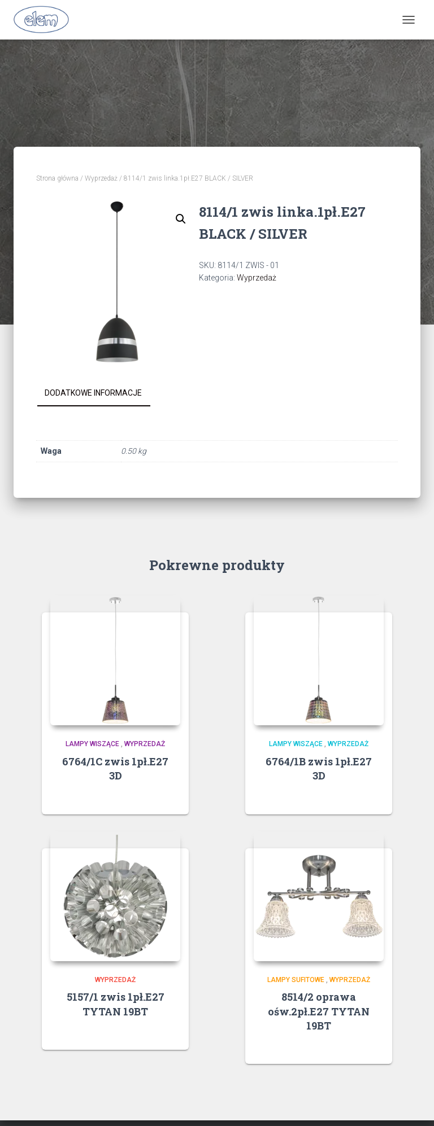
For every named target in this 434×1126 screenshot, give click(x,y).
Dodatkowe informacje (93, 392)
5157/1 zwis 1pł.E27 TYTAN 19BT (115, 1004)
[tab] (101, 393)
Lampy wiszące (92, 744)
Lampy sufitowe (295, 980)
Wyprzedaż (101, 178)
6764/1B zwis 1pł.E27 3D (319, 768)
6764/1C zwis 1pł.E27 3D (115, 768)
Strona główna (57, 178)
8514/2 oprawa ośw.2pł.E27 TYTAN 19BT (319, 1011)
